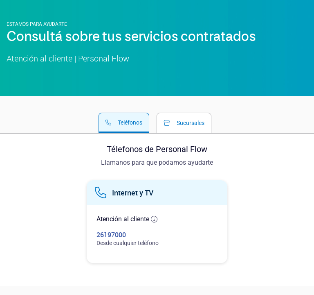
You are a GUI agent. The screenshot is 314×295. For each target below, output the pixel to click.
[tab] (124, 123)
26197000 (111, 234)
